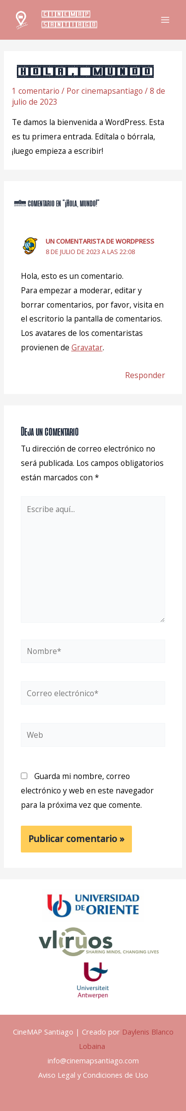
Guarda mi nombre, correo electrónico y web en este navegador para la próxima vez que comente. (87, 790)
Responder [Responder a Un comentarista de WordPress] (145, 375)
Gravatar (87, 347)
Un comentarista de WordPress (100, 241)
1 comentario (36, 90)
